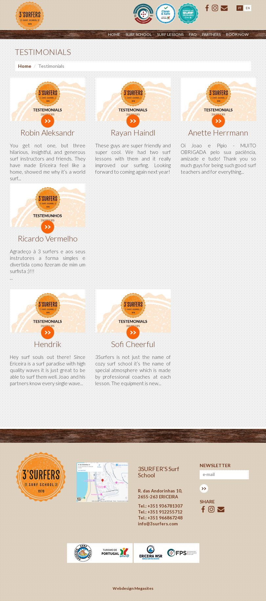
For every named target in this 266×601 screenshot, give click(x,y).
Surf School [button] (138, 34)
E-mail (224, 8)
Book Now (237, 34)
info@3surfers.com (158, 523)
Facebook (207, 8)
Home (114, 34)
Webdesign (123, 588)
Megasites (143, 588)
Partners (211, 34)
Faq (193, 34)
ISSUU (215, 8)
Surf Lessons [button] (170, 34)
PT (239, 8)
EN (248, 8)
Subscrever (204, 488)
